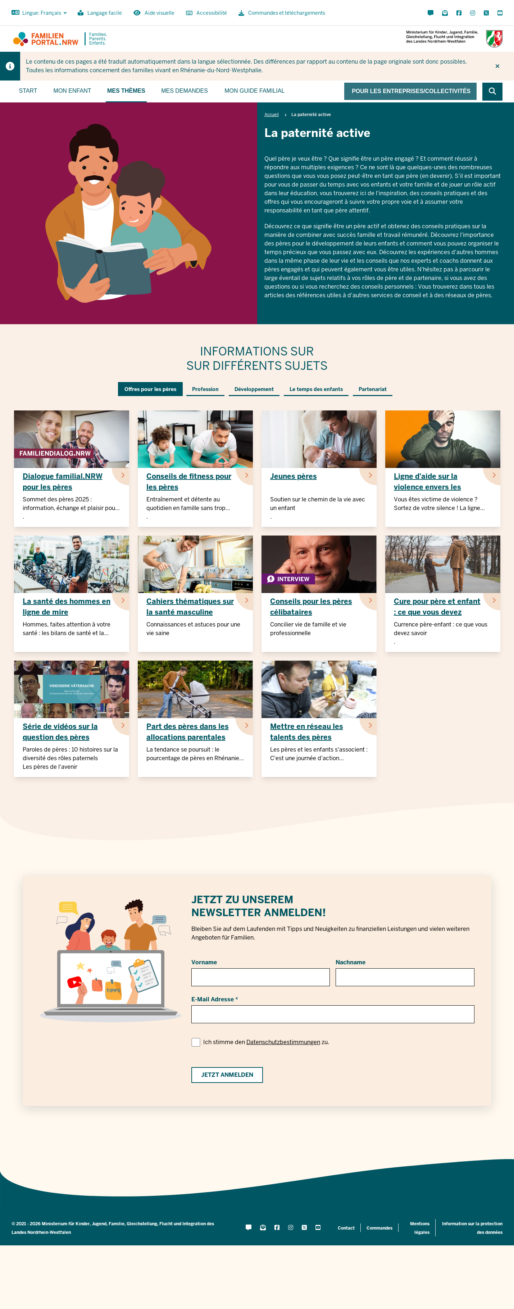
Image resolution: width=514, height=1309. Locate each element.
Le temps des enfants (316, 389)
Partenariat (373, 389)
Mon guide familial (254, 91)
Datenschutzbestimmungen (283, 1042)
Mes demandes (184, 91)
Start (28, 91)
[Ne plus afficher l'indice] (497, 66)
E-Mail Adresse (212, 999)
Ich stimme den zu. (266, 1042)
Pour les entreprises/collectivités (411, 91)
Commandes (379, 1228)
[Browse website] (492, 92)
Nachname (350, 962)
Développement (254, 389)
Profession (205, 389)
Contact (346, 1228)
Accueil (271, 115)
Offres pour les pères (150, 389)
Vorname (204, 962)
